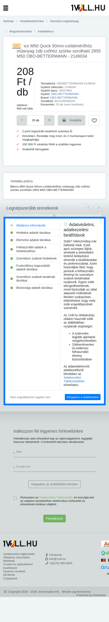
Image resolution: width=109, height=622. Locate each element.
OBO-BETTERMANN (64, 94)
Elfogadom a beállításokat (83, 397)
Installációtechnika (32, 21)
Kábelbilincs (46, 31)
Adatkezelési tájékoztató (19, 554)
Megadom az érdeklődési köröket (54, 484)
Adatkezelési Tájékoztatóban (74, 379)
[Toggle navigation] (6, 7)
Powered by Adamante (91, 595)
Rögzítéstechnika (20, 31)
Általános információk (28, 225)
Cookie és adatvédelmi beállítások (18, 566)
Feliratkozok (54, 518)
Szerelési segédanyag (64, 21)
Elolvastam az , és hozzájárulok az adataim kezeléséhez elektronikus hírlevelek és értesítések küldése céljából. (57, 501)
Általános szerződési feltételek (16, 559)
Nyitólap (8, 21)
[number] (35, 120)
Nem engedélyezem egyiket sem (30, 397)
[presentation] (88, 208)
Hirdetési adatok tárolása (30, 232)
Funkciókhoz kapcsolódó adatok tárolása (30, 267)
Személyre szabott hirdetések (33, 258)
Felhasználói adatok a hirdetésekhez (28, 249)
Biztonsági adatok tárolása (31, 287)
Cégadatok (10, 578)
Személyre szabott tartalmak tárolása (32, 278)
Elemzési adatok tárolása (30, 240)
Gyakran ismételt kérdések (14, 573)
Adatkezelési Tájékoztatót (55, 497)
